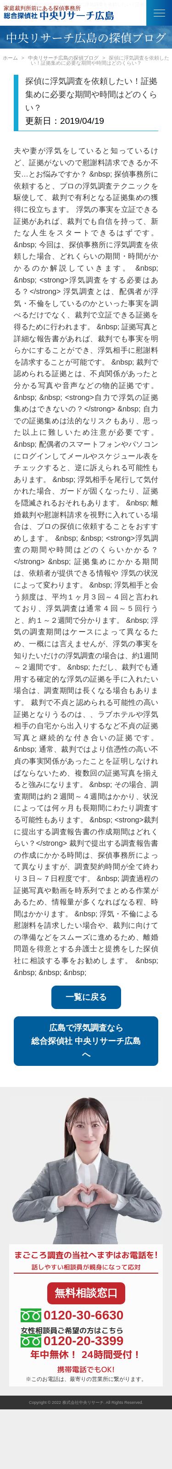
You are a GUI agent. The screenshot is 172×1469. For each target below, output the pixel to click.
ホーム (10, 58)
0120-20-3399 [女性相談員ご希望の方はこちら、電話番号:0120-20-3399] (72, 1340)
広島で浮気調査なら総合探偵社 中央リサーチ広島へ (86, 1041)
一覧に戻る (86, 997)
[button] (159, 13)
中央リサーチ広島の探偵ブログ (63, 58)
